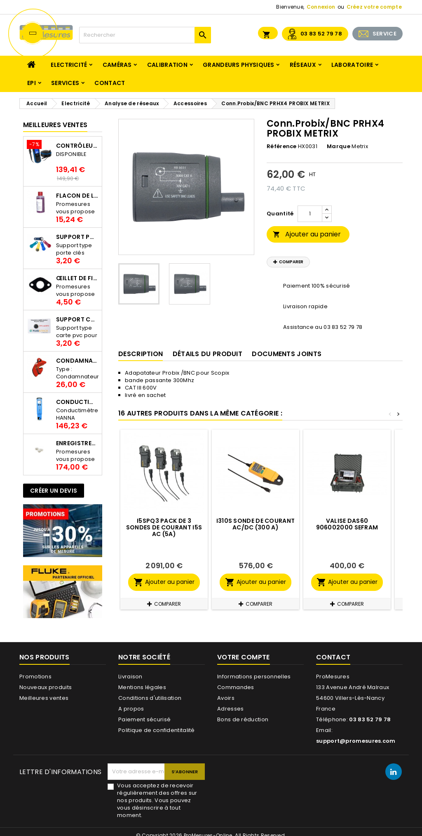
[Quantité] (310, 213)
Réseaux (303, 65)
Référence (282, 146)
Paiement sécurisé (144, 719)
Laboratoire (352, 65)
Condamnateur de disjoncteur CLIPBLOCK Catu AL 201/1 (77, 360)
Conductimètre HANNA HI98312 (77, 402)
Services (65, 83)
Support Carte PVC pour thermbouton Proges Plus (77, 319)
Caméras (117, 65)
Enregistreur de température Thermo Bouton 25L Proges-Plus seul (77, 443)
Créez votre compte (374, 6)
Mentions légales (142, 687)
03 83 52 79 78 (321, 34)
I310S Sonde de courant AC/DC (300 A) (255, 524)
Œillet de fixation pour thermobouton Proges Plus (77, 278)
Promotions (35, 676)
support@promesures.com (356, 741)
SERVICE (384, 34)
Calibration (167, 65)
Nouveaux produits (45, 687)
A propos (131, 709)
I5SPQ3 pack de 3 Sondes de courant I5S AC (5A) (164, 527)
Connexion (321, 6)
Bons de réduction (242, 719)
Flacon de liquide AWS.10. (77, 195)
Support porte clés (77, 237)
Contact (109, 83)
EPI (31, 83)
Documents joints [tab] (286, 354)
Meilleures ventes (43, 698)
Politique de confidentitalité (156, 730)
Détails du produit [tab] (207, 354)
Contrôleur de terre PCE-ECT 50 (77, 145)
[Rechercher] (145, 35)
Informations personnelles (254, 676)
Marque (338, 146)
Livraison (130, 676)
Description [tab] (140, 354)
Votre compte (243, 657)
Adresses (230, 709)
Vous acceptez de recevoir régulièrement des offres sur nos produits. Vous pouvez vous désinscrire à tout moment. (157, 800)
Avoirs (225, 698)
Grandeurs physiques (238, 65)
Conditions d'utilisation (149, 698)
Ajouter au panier (307, 234)
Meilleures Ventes (55, 125)
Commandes (235, 687)
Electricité (69, 65)
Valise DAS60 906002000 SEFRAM (347, 524)
